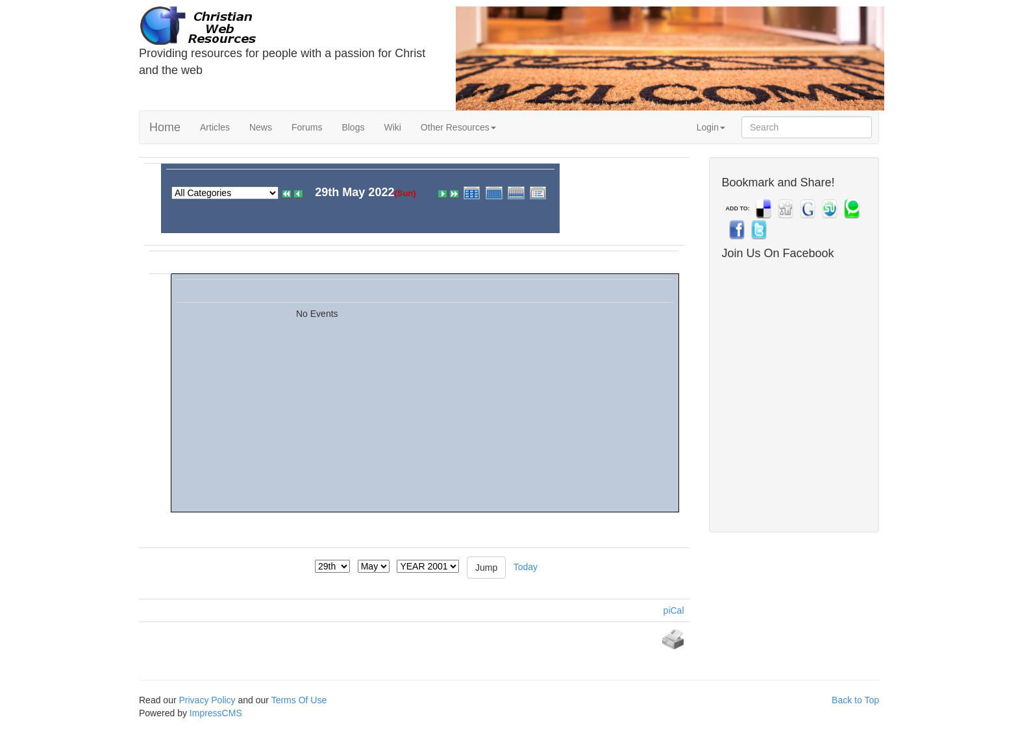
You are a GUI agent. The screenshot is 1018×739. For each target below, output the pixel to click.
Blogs (352, 127)
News (260, 127)
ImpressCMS (216, 713)
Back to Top (855, 700)
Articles (215, 127)
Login (711, 127)
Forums (307, 127)
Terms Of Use (299, 700)
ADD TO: (738, 208)
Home (164, 127)
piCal (674, 610)
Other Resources (458, 127)
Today (526, 566)
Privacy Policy (207, 700)
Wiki (392, 127)
